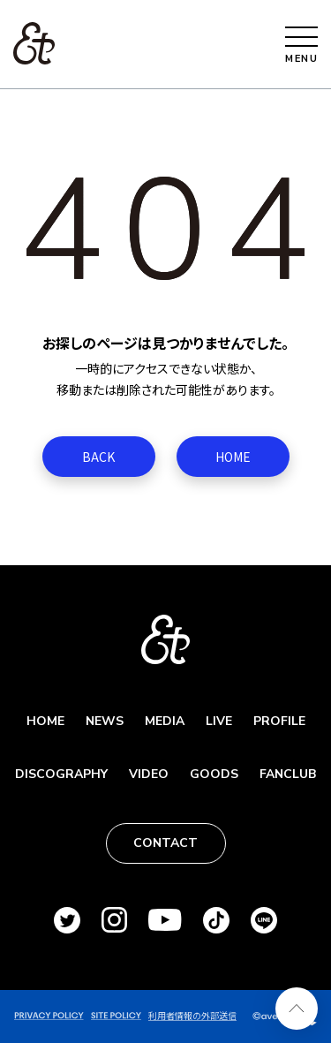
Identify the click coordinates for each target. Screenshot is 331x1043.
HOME (233, 456)
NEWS (105, 721)
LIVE (219, 721)
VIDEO (149, 774)
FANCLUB (288, 774)
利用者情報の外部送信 (192, 1015)
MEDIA (164, 721)
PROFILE (279, 721)
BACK (98, 456)
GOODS (214, 774)
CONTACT (165, 843)
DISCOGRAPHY (61, 774)
